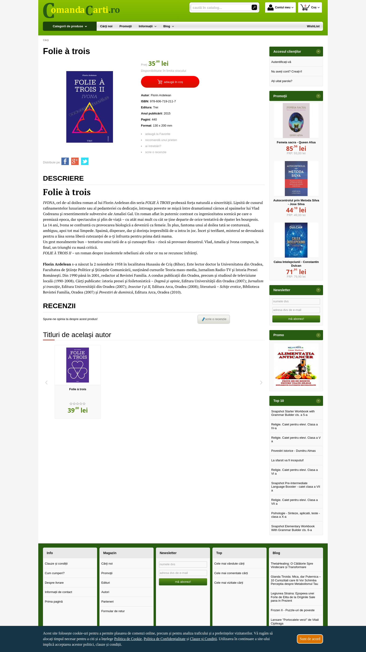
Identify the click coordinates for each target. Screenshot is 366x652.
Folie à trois (77, 389)
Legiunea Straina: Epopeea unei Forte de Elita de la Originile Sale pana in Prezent (293, 597)
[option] (78, 382)
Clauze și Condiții (203, 639)
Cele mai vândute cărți (229, 563)
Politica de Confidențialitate (165, 639)
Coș (308, 7)
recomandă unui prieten (161, 140)
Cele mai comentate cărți (231, 573)
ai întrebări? (153, 146)
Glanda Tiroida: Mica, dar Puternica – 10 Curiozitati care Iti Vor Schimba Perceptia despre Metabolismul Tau (296, 580)
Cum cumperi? (55, 573)
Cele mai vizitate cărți (228, 582)
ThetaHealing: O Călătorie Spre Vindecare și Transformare (292, 565)
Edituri (105, 582)
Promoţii (107, 573)
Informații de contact (58, 592)
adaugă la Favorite (157, 134)
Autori (105, 592)
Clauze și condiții (56, 563)
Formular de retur (113, 611)
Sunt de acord (310, 639)
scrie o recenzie (155, 152)
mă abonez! (296, 319)
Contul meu (278, 7)
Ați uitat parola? (281, 81)
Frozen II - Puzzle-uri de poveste (293, 610)
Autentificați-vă (281, 62)
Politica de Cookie (128, 639)
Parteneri (107, 601)
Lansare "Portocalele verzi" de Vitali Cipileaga (295, 621)
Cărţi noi (107, 563)
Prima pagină (54, 601)
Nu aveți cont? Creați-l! (286, 71)
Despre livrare (54, 582)
